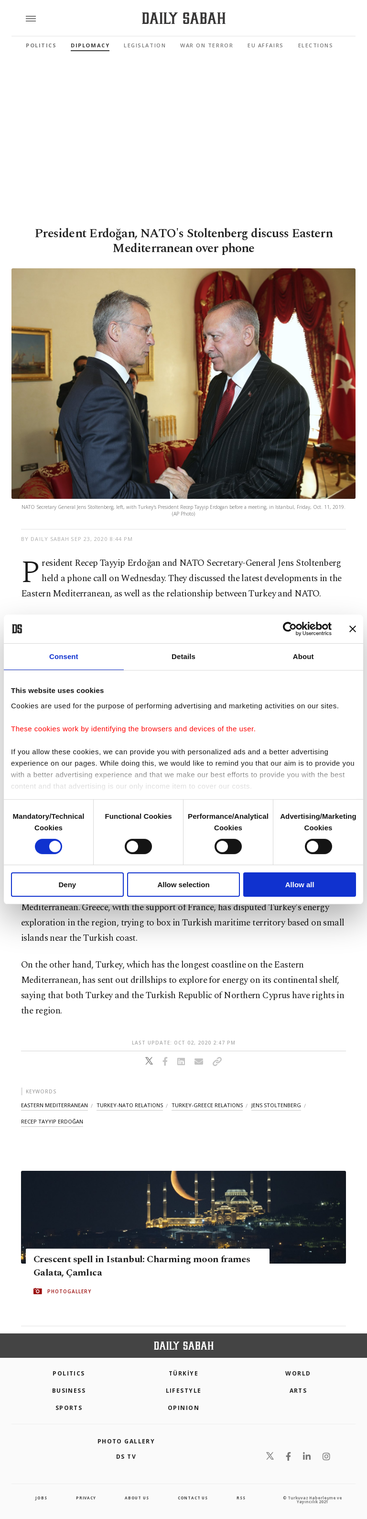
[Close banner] (352, 629)
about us (137, 1497)
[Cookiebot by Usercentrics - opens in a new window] (290, 629)
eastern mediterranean (54, 1105)
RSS (241, 1497)
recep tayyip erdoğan (52, 1121)
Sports (69, 1408)
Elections (316, 45)
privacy (86, 1497)
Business (69, 1391)
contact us (193, 1497)
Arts (298, 1391)
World (298, 1373)
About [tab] (303, 656)
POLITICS (69, 1373)
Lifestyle (184, 1391)
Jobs (41, 1497)
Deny (67, 885)
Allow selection (183, 885)
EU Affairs (265, 45)
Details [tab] (183, 656)
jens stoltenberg (276, 1105)
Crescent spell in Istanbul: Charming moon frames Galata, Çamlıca (141, 1266)
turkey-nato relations (130, 1105)
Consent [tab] (63, 656)
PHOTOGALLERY (69, 1291)
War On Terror (206, 45)
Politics (41, 45)
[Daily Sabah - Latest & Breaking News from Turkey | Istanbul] (184, 18)
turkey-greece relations (207, 1105)
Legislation (145, 45)
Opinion (183, 1408)
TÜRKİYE (183, 1373)
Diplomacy (90, 45)
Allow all (299, 885)
